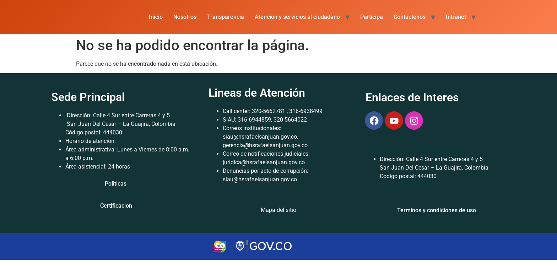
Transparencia (225, 17)
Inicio (156, 17)
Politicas (115, 183)
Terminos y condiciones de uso (436, 210)
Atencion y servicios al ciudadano (297, 17)
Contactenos (410, 17)
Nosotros (184, 17)
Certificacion (116, 205)
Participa (371, 17)
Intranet (456, 17)
